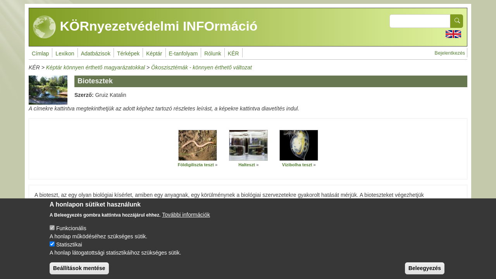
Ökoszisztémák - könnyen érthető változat (201, 67)
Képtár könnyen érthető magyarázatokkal (95, 67)
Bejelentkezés (450, 53)
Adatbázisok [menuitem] (95, 53)
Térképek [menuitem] (128, 53)
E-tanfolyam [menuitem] (183, 53)
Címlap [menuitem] (40, 53)
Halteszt (246, 164)
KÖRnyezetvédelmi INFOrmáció (145, 27)
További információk (186, 221)
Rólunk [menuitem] (212, 53)
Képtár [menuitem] (154, 53)
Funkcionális (71, 235)
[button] (197, 145)
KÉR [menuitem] (233, 53)
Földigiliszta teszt (196, 164)
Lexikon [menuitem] (64, 53)
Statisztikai (69, 251)
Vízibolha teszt (297, 164)
